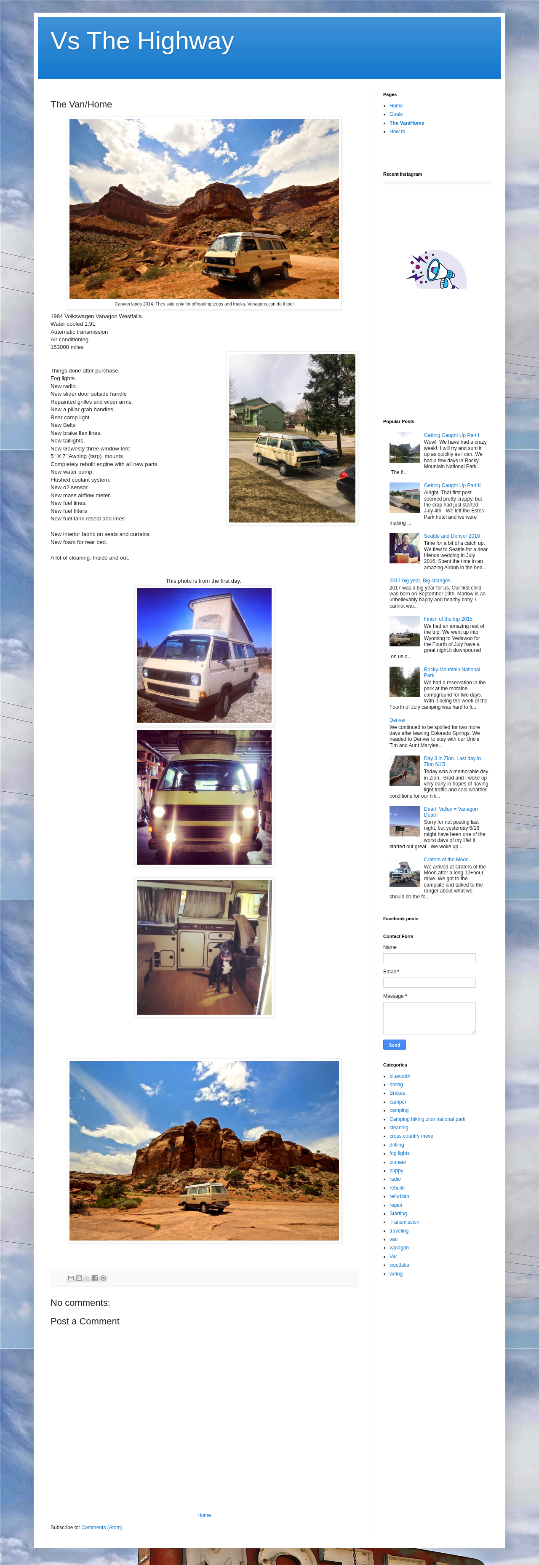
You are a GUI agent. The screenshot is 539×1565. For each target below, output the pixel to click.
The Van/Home (407, 123)
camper (398, 1102)
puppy (396, 1171)
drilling (397, 1145)
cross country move (411, 1136)
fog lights (400, 1153)
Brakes (397, 1093)
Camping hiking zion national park (427, 1119)
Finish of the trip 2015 (448, 619)
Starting (398, 1214)
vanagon (399, 1248)
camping (399, 1110)
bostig (396, 1085)
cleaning (399, 1128)
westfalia (399, 1265)
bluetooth (400, 1076)
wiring (396, 1274)
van (394, 1239)
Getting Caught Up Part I (451, 435)
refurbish (399, 1196)
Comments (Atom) (101, 1527)
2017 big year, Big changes (420, 581)
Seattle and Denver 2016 (452, 536)
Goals (396, 114)
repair (396, 1205)
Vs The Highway (142, 41)
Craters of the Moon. (447, 860)
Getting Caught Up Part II (452, 485)
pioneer (398, 1162)
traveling (399, 1231)
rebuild (397, 1188)
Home (204, 1515)
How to (397, 131)
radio (395, 1179)
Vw (393, 1257)
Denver (398, 720)
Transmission (404, 1222)
